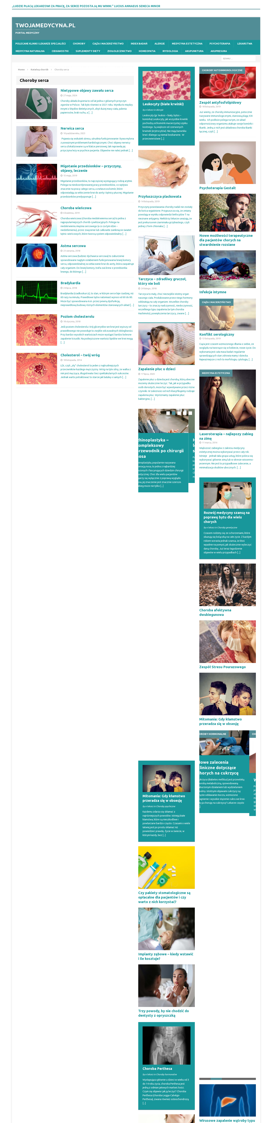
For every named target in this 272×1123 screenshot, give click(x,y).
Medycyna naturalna (30, 51)
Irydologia (170, 51)
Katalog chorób (39, 69)
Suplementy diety (88, 51)
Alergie (160, 43)
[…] (90, 112)
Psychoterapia (220, 43)
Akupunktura (194, 51)
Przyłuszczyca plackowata (159, 196)
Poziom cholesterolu (77, 316)
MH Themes (78, 1114)
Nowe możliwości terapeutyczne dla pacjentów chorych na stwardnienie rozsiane (226, 240)
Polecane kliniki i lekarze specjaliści (40, 43)
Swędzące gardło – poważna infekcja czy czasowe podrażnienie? (161, 999)
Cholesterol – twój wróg (80, 355)
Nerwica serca (72, 128)
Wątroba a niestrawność (219, 960)
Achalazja (146, 897)
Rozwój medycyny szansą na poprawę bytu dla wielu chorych (227, 517)
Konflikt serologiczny (216, 334)
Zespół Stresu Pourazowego (222, 667)
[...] (162, 138)
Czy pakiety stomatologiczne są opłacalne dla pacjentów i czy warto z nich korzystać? (164, 633)
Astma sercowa (73, 246)
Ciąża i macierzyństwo (108, 43)
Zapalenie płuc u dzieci (156, 369)
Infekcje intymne (212, 292)
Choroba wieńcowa (76, 208)
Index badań (139, 43)
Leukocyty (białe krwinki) (163, 104)
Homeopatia (147, 51)
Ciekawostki (60, 51)
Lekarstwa (244, 43)
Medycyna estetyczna (187, 43)
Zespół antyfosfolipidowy (220, 102)
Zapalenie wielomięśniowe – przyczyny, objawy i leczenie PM (166, 1050)
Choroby (79, 43)
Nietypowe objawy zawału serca (87, 90)
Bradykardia (70, 283)
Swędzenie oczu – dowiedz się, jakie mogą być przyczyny (225, 1006)
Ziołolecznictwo (119, 51)
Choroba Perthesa (157, 804)
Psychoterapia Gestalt (217, 188)
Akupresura (219, 51)
